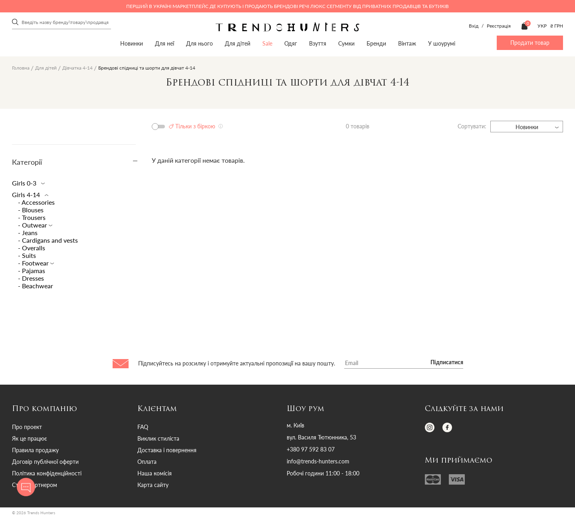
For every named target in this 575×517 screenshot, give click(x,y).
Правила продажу (35, 450)
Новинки (131, 43)
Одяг (290, 43)
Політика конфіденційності (46, 473)
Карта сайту (153, 484)
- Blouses (31, 210)
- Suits (27, 255)
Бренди (376, 43)
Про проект (27, 426)
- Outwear (33, 225)
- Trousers (32, 217)
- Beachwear (35, 285)
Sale (267, 43)
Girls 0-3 (27, 183)
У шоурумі (441, 43)
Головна (21, 68)
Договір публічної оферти (45, 461)
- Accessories (36, 202)
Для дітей (237, 43)
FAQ (142, 426)
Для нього (199, 43)
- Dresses (31, 278)
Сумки (346, 43)
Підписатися (446, 362)
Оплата (147, 461)
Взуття (317, 43)
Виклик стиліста (158, 438)
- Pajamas (31, 270)
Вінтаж (407, 43)
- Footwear (34, 263)
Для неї (164, 43)
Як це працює (29, 438)
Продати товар (529, 42)
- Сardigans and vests (48, 240)
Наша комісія (154, 473)
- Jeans (28, 232)
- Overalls (31, 248)
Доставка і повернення (166, 450)
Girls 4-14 (28, 194)
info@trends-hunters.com (318, 461)
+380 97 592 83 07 (311, 449)
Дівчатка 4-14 (77, 68)
